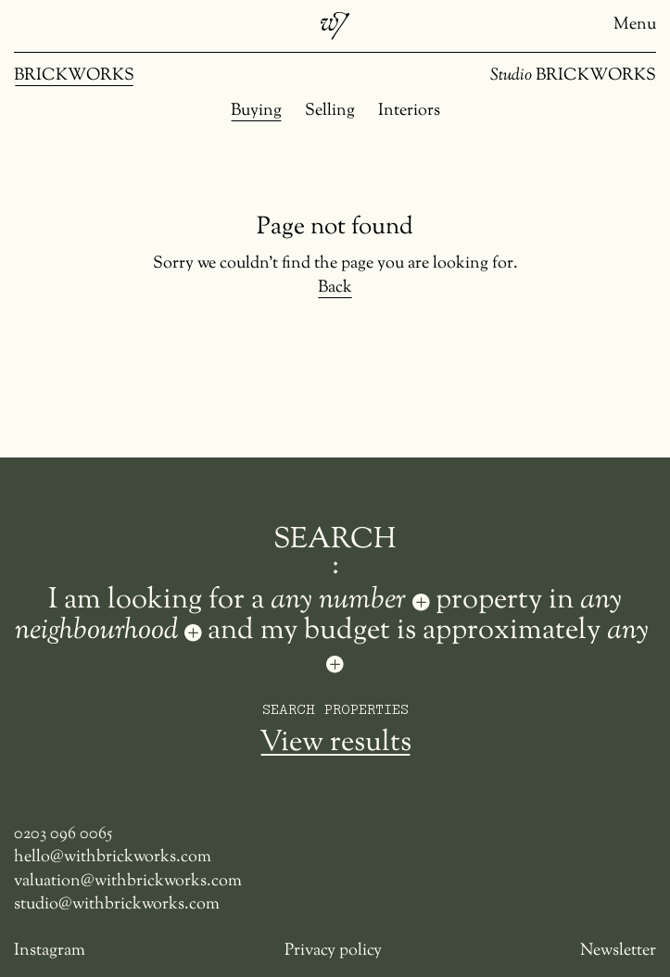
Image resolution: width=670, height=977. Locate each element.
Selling (330, 111)
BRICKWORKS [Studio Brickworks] (573, 76)
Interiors (409, 111)
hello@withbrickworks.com (112, 858)
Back (335, 288)
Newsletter (618, 951)
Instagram (49, 951)
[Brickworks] (335, 26)
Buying (256, 111)
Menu (634, 25)
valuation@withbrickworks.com (128, 882)
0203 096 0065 (63, 834)
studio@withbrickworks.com (117, 905)
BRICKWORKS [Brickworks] (74, 76)
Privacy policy (333, 951)
